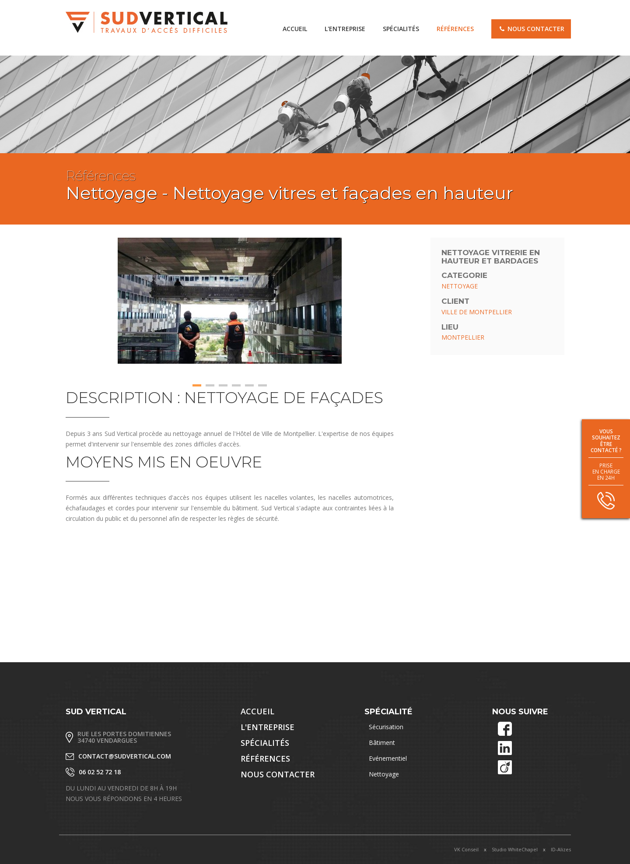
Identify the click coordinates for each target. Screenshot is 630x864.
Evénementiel (388, 758)
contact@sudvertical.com (124, 756)
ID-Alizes (561, 849)
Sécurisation (386, 727)
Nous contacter (531, 29)
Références (455, 29)
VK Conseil (466, 849)
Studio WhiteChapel (515, 849)
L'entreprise (345, 29)
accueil (295, 29)
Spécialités (401, 29)
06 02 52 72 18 (100, 772)
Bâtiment (382, 742)
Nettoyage (384, 774)
